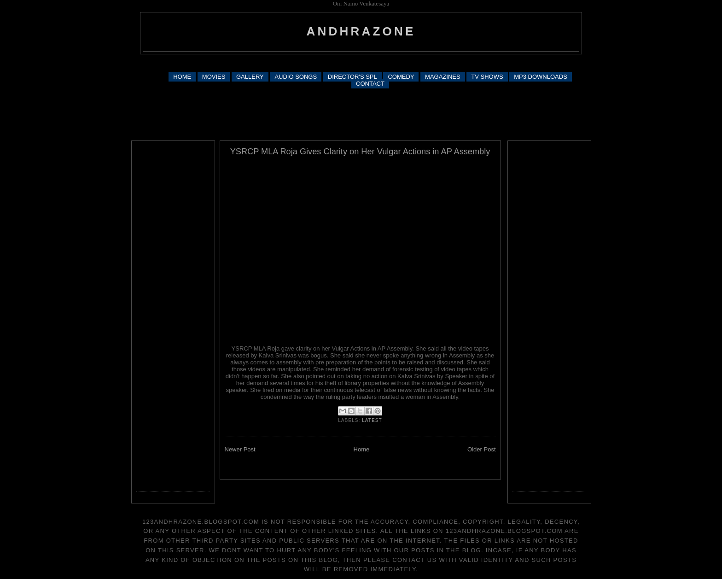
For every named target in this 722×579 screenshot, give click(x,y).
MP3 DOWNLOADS (540, 76)
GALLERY (250, 76)
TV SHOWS (487, 76)
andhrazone (361, 31)
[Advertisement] (361, 62)
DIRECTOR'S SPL (352, 76)
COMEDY (401, 76)
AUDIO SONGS (295, 76)
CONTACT (370, 83)
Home (362, 449)
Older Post (481, 449)
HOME (182, 76)
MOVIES (214, 76)
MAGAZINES (442, 76)
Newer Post (240, 449)
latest (372, 420)
